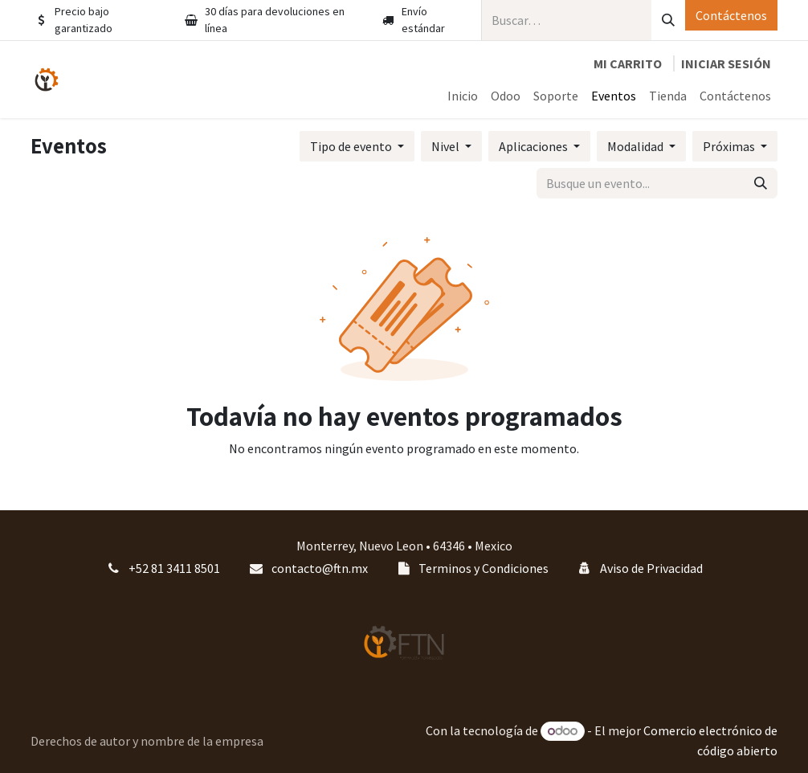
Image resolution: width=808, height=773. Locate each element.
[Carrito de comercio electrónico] (627, 63)
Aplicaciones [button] (534, 146)
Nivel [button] (446, 146)
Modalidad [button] (636, 146)
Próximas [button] (730, 146)
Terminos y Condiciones (483, 568)
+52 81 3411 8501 (174, 568)
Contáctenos (731, 15)
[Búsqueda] (668, 20)
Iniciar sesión (726, 63)
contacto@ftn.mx (319, 568)
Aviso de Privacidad (651, 568)
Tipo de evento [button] (352, 146)
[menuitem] (462, 96)
